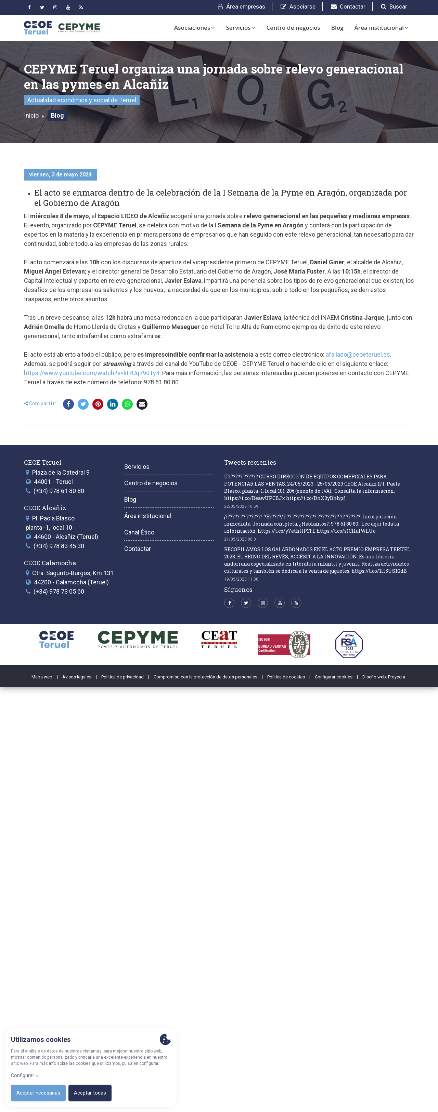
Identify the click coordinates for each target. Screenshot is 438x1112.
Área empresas (241, 6)
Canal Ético (139, 957)
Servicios (240, 27)
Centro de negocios (293, 27)
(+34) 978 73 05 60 (59, 1016)
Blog (337, 27)
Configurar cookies (333, 1101)
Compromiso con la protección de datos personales (205, 1101)
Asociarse (298, 6)
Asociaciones (194, 27)
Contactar (348, 6)
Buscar (394, 6)
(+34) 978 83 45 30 (59, 970)
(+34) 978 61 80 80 (59, 915)
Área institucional (382, 27)
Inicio (31, 115)
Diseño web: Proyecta (383, 1101)
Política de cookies (286, 1101)
